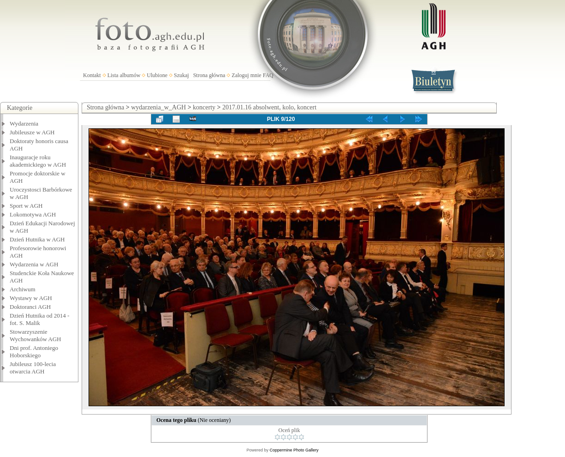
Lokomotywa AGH (33, 214)
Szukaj (181, 75)
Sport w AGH (26, 205)
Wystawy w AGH (31, 298)
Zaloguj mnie (246, 75)
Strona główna (209, 75)
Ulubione (157, 75)
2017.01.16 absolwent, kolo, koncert (269, 107)
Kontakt (92, 75)
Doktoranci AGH (30, 306)
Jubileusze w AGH (32, 132)
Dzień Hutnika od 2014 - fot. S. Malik (39, 319)
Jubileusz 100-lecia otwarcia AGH (33, 368)
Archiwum (23, 289)
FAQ (268, 75)
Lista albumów (124, 75)
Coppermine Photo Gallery (293, 450)
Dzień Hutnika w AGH (37, 239)
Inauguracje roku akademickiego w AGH (38, 161)
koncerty (204, 107)
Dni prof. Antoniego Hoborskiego (34, 351)
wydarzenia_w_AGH (158, 107)
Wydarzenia (24, 123)
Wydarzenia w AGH (34, 264)
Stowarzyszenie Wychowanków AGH (35, 335)
